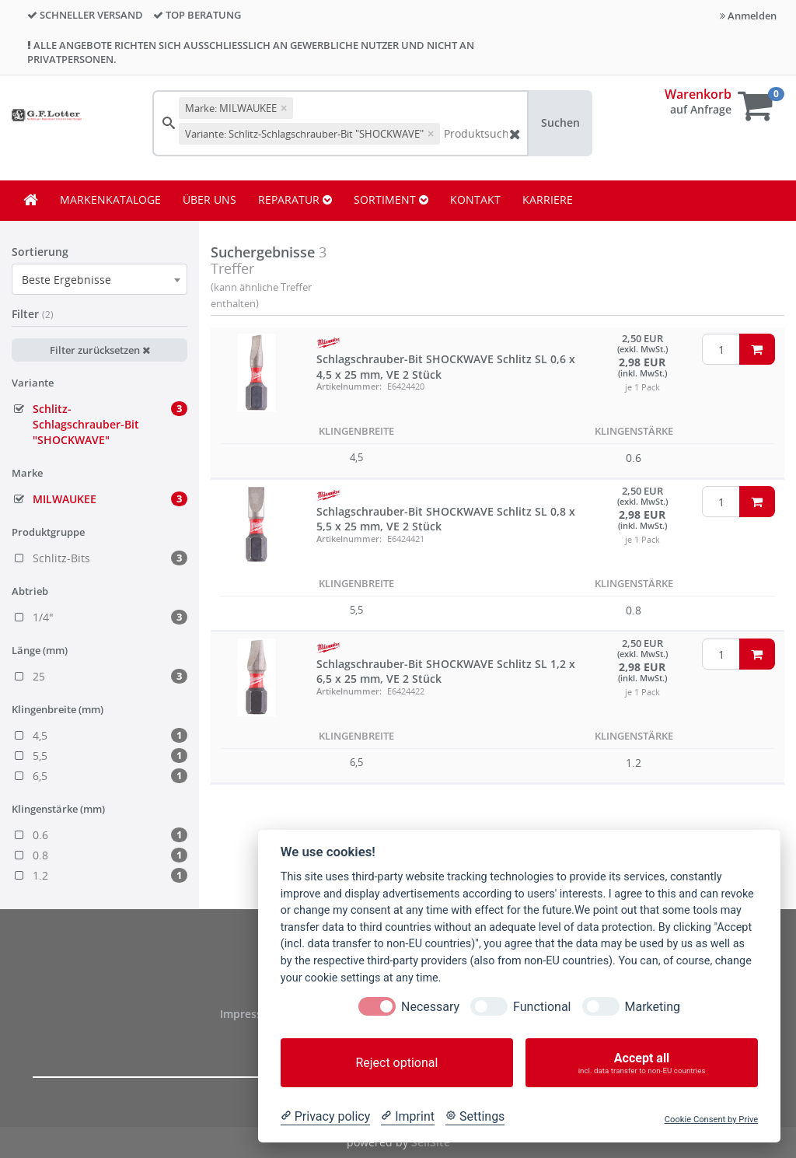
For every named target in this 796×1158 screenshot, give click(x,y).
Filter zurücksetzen (100, 350)
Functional (542, 1006)
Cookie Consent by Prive (711, 1119)
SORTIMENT (391, 199)
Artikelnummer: (349, 386)
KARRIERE (547, 199)
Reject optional (396, 1062)
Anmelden (748, 16)
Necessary (430, 1006)
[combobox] (99, 279)
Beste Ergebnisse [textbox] (66, 279)
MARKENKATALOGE (110, 199)
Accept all (641, 1063)
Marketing (652, 1006)
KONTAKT (475, 199)
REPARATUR (295, 199)
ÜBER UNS (209, 199)
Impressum (251, 1013)
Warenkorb (698, 94)
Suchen (560, 122)
